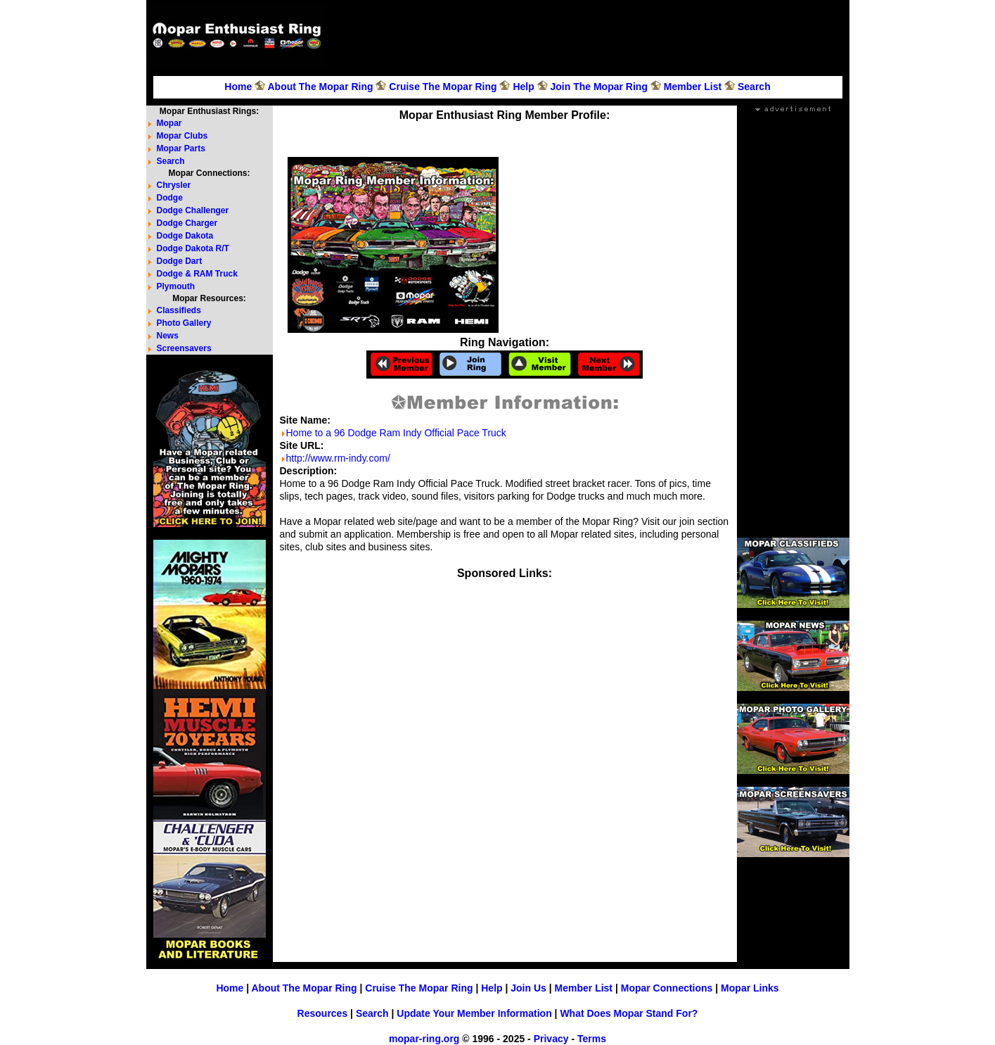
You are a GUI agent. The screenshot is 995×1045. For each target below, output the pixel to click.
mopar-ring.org (424, 1038)
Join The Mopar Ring (599, 86)
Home (238, 86)
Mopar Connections (667, 988)
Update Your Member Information (474, 1013)
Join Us (528, 988)
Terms (591, 1038)
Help (523, 86)
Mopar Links (749, 988)
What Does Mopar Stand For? (629, 1013)
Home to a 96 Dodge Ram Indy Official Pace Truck (396, 432)
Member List (692, 86)
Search (754, 86)
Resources (322, 1013)
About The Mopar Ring (320, 86)
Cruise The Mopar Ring (442, 86)
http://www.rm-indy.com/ (338, 458)
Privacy (551, 1038)
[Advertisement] (589, 36)
